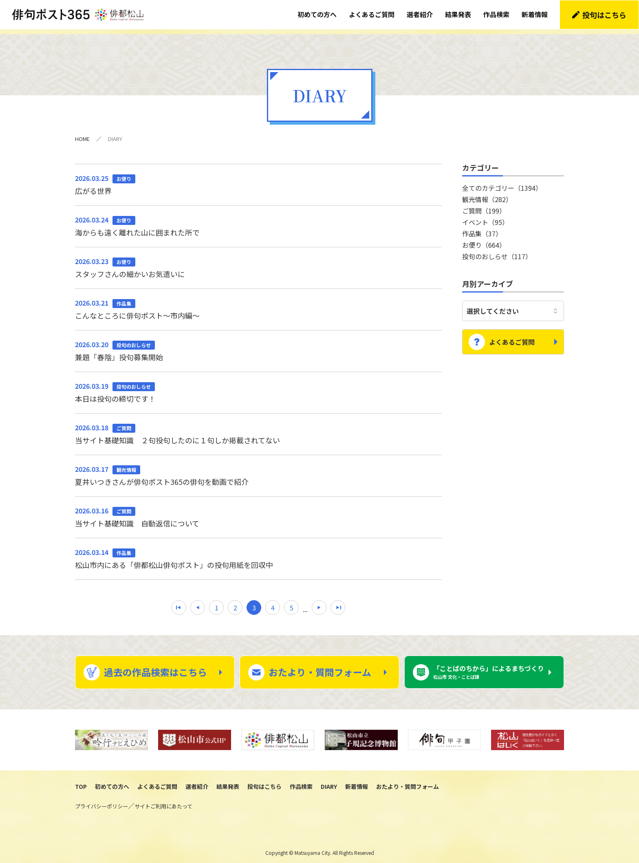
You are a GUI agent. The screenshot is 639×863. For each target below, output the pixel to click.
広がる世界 (258, 178)
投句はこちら (605, 14)
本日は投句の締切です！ (258, 386)
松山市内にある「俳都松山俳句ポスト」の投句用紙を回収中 (258, 553)
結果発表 (458, 14)
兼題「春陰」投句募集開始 (258, 345)
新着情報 (535, 14)
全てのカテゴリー (502, 182)
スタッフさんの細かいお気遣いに (258, 262)
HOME (82, 133)
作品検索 (497, 14)
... (305, 604)
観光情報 (487, 193)
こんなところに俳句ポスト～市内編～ (258, 303)
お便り (484, 239)
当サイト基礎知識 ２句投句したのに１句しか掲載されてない (258, 428)
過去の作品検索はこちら (155, 667)
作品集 (482, 228)
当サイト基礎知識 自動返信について (258, 512)
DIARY (329, 782)
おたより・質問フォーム (320, 667)
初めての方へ (317, 14)
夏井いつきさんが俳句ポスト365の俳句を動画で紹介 (258, 470)
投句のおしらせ (497, 250)
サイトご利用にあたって (163, 802)
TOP (81, 782)
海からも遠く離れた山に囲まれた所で (258, 220)
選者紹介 (420, 14)
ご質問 (484, 205)
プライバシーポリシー (101, 802)
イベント (485, 216)
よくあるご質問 (372, 14)
